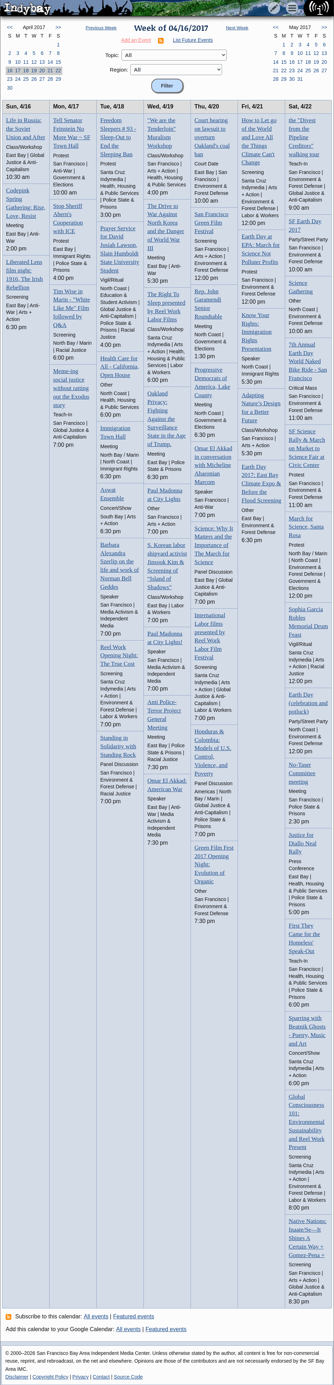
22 (58, 70)
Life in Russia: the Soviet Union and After (25, 129)
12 (34, 62)
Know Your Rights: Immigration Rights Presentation (257, 332)
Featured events (133, 1316)
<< (9, 27)
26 (34, 79)
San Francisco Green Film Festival (211, 223)
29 (58, 79)
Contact (101, 1377)
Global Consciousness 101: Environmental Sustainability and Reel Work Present (306, 1122)
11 (26, 62)
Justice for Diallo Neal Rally (303, 843)
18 (26, 70)
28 (50, 79)
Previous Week (101, 27)
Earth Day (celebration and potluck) (308, 703)
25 (26, 79)
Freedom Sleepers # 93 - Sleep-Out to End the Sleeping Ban (118, 137)
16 (10, 70)
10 (18, 62)
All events (96, 1316)
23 (10, 79)
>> (58, 27)
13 (42, 62)
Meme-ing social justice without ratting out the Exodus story (71, 388)
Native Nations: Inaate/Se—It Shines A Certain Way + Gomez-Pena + (308, 1238)
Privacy (80, 1377)
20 (42, 70)
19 (34, 70)
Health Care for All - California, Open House (119, 367)
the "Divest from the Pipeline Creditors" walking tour (304, 137)
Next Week (237, 27)
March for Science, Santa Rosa (306, 527)
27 (42, 79)
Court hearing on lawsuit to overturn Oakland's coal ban (212, 137)
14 (50, 62)
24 (18, 79)
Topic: (112, 55)
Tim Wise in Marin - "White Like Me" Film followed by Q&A (71, 308)
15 (58, 62)
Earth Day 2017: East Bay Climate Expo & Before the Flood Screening (261, 483)
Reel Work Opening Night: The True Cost (119, 656)
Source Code (128, 1377)
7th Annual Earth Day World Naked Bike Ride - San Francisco (308, 361)
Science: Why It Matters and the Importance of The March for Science (213, 545)
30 (10, 88)
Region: (119, 70)
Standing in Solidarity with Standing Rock (118, 746)
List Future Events (193, 40)
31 (300, 79)
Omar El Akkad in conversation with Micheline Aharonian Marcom (213, 465)
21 (50, 70)
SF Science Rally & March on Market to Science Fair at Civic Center (307, 448)
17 (18, 70)
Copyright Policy (50, 1377)
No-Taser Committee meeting (302, 773)
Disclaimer (16, 1377)
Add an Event (136, 40)
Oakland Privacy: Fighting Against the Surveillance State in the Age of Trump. (166, 418)
